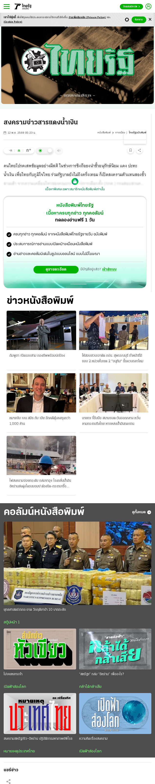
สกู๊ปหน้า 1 (12, 622)
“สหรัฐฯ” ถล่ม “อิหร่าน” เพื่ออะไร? (101, 674)
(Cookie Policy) (13, 22)
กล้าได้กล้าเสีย (90, 687)
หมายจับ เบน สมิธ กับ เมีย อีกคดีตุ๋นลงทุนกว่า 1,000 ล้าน (40, 421)
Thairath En (131, 6)
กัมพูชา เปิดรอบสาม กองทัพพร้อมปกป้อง (37, 356)
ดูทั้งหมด (141, 512)
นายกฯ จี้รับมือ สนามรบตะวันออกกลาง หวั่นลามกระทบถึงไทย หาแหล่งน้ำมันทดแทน (111, 421)
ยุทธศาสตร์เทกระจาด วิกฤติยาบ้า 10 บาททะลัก (35, 610)
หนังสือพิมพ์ (104, 132)
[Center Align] (150, 20)
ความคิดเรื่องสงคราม (93, 739)
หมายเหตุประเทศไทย (19, 751)
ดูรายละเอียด (56, 269)
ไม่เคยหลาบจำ (13, 674)
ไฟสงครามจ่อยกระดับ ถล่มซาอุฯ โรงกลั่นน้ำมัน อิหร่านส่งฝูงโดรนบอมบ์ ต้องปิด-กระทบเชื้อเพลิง (40, 484)
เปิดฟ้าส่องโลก (15, 687)
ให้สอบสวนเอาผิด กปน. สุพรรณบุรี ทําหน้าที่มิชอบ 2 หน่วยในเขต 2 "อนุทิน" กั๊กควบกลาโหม (112, 358)
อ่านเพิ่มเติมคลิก (87, 17)
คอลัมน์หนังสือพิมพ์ (44, 512)
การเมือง (120, 132)
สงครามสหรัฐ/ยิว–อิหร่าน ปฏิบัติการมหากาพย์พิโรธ (38, 739)
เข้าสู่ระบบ (109, 269)
